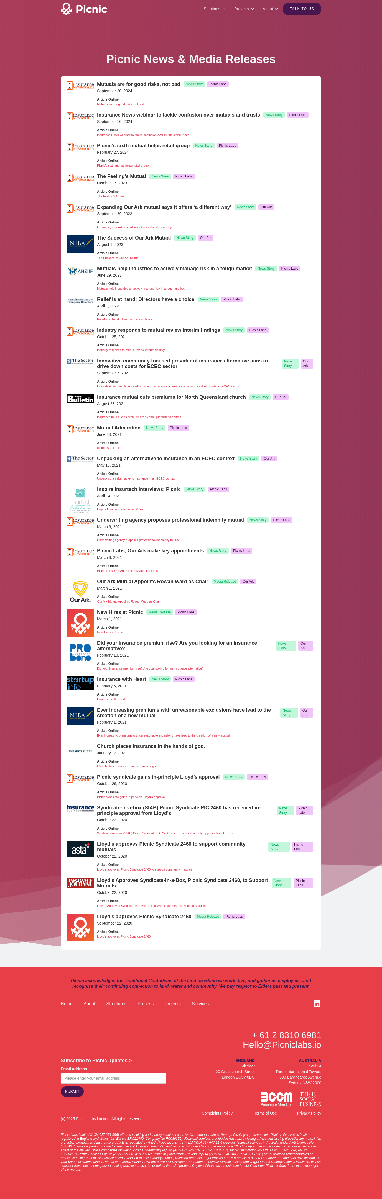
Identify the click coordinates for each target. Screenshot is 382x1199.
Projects (173, 1003)
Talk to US (302, 9)
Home (67, 1003)
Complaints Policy (217, 1113)
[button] (215, 9)
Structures (116, 1003)
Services (200, 1003)
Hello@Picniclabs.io (282, 1045)
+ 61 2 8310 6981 (286, 1035)
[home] (92, 9)
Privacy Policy (309, 1113)
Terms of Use (265, 1113)
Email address (74, 1069)
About (89, 1003)
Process (145, 1003)
